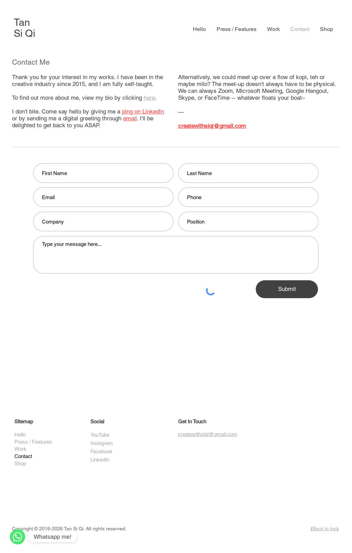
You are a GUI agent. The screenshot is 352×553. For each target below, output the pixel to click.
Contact (23, 456)
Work (20, 449)
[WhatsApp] (17, 536)
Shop (20, 463)
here (149, 97)
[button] (273, 29)
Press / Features (33, 442)
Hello (20, 434)
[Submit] (287, 289)
